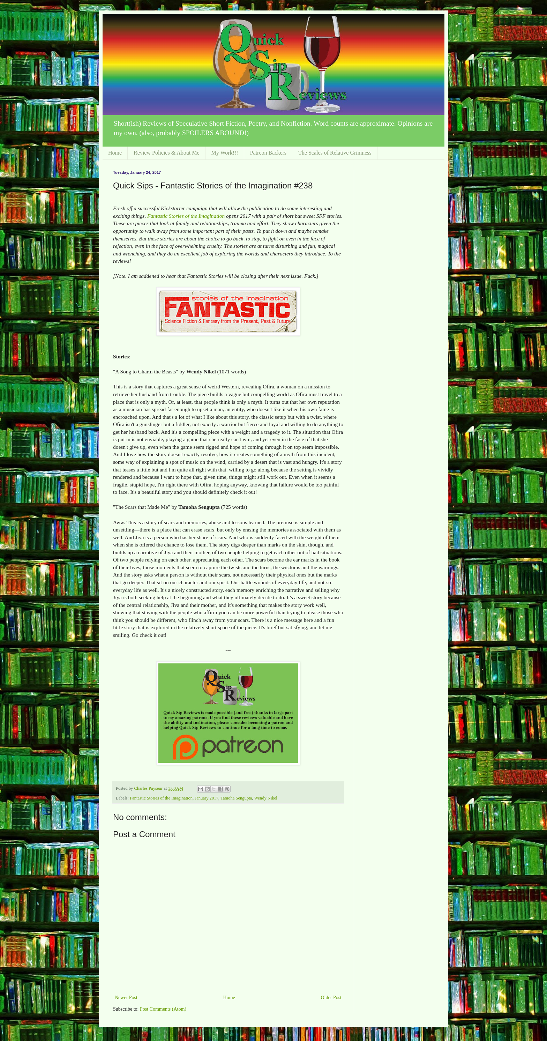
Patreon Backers (268, 153)
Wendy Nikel (265, 798)
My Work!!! (224, 153)
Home (115, 153)
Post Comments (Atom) (163, 1009)
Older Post (331, 997)
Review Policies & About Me (166, 153)
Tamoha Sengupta (236, 798)
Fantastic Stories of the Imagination (186, 216)
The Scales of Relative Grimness (335, 153)
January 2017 (206, 798)
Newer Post (126, 997)
